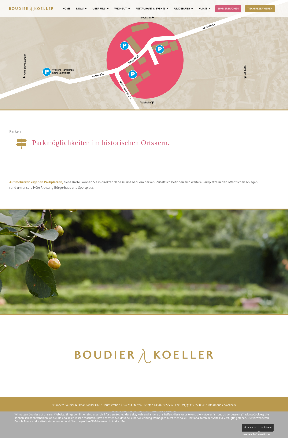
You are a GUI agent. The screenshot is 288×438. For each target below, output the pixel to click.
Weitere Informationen (257, 434)
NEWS (80, 8)
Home (66, 8)
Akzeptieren (250, 427)
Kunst (203, 8)
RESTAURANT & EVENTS (151, 8)
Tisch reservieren (259, 8)
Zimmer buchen (228, 8)
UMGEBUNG (182, 8)
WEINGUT (120, 8)
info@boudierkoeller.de (222, 405)
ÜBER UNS (98, 8)
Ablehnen (266, 427)
